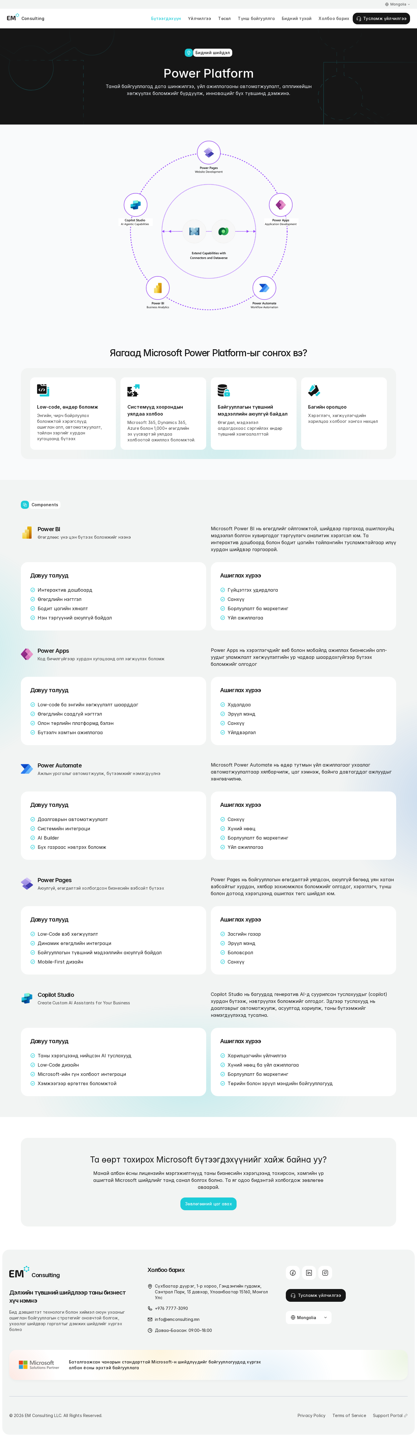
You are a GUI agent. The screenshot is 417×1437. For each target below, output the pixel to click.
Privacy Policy (311, 1415)
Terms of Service (349, 1415)
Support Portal (388, 1415)
